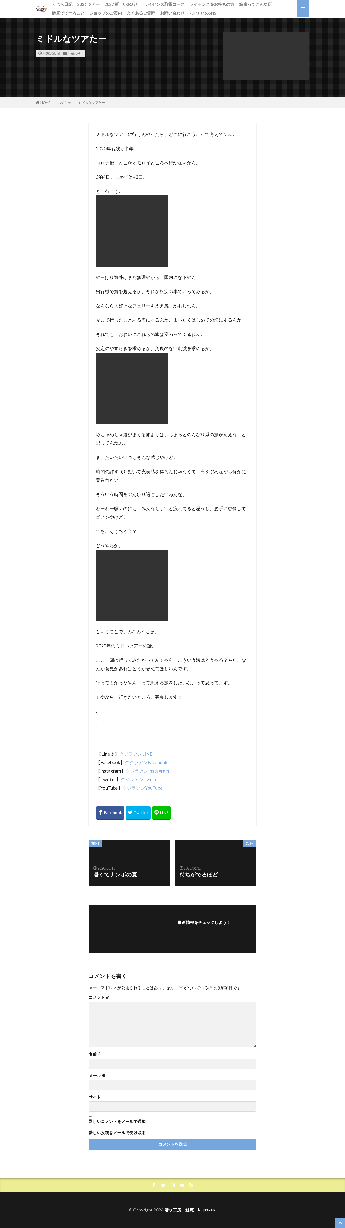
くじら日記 (62, 4)
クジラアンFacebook (146, 762)
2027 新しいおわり (121, 4)
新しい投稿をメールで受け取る (117, 1132)
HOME (45, 103)
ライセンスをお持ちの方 (212, 4)
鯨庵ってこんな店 (255, 4)
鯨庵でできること (68, 13)
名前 (95, 1054)
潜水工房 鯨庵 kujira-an (190, 1209)
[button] (266, 56)
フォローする (204, 929)
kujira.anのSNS (202, 13)
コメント (99, 997)
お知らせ (73, 53)
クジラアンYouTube (142, 788)
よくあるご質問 (141, 13)
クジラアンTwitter (140, 779)
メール (97, 1076)
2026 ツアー (88, 4)
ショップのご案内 (105, 13)
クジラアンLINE (136, 754)
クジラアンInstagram (147, 771)
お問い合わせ (172, 13)
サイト (95, 1097)
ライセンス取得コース (164, 4)
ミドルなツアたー (91, 102)
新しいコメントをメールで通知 (117, 1121)
